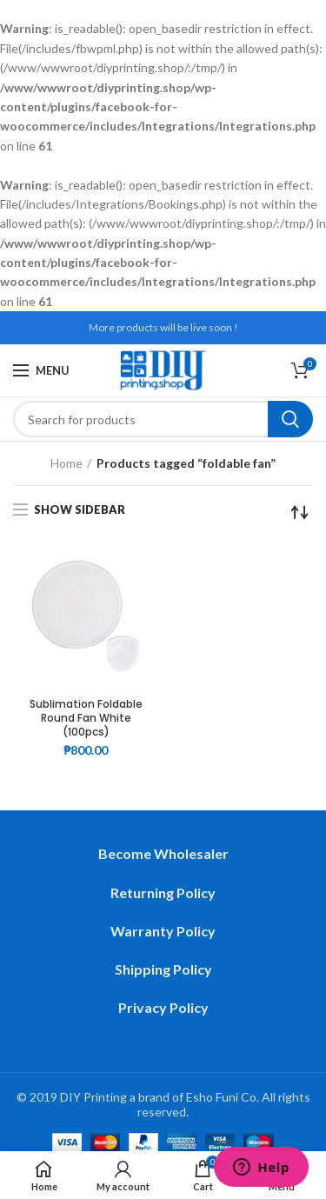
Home (66, 463)
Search (290, 419)
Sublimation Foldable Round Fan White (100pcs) (86, 717)
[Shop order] (300, 512)
